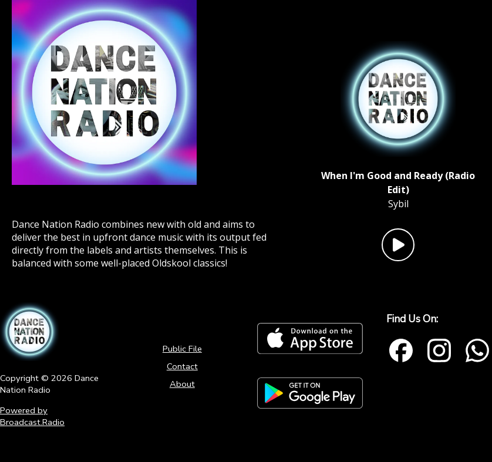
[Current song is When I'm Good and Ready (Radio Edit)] (398, 182)
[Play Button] (398, 244)
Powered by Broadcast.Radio (32, 416)
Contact (182, 366)
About (182, 384)
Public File (182, 349)
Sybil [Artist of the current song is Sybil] (398, 203)
